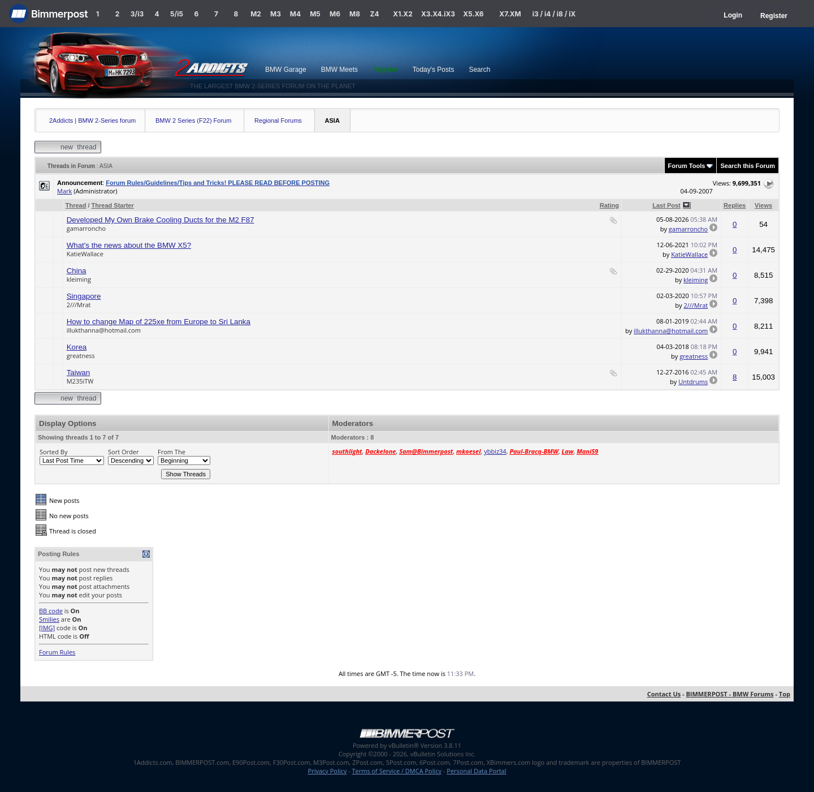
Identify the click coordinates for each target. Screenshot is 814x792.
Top (784, 694)
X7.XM (510, 14)
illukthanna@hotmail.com (104, 330)
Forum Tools (686, 165)
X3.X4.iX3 (438, 14)
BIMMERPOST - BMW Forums (729, 694)
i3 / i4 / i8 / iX (554, 14)
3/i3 (137, 14)
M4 (295, 14)
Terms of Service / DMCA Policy (396, 771)
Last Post (666, 205)
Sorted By (53, 451)
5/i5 (176, 14)
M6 (335, 14)
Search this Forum (747, 165)
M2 (255, 14)
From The (171, 451)
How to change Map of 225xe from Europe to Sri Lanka (158, 321)
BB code (51, 610)
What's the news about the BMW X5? (129, 245)
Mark (64, 191)
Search (479, 70)
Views (763, 205)
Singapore (84, 296)
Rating (609, 205)
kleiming (79, 279)
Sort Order (123, 451)
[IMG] (47, 627)
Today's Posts (433, 70)
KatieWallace (85, 253)
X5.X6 (473, 14)
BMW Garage (285, 70)
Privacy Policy (327, 771)
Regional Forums (278, 120)
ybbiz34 (495, 451)
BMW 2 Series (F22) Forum (193, 120)
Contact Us (664, 694)
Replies (735, 205)
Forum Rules (57, 652)
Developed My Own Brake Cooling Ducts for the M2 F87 (160, 220)
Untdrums (693, 381)
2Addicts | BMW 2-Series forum (92, 120)
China (76, 270)
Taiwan (78, 372)
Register (773, 16)
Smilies (49, 619)
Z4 (374, 14)
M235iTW (80, 381)
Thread (76, 205)
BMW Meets (339, 70)
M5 (315, 14)
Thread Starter (113, 205)
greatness (81, 355)
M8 (354, 14)
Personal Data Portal (476, 771)
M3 (275, 14)
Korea (77, 347)
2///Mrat (79, 304)
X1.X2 (402, 14)
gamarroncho (86, 228)
